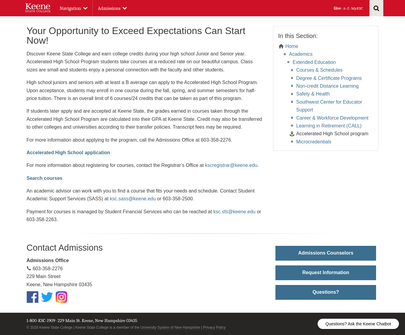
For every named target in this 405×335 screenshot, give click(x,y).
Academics (300, 54)
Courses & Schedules (319, 70)
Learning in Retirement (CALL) (329, 125)
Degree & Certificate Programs (329, 78)
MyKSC (357, 8)
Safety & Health (313, 93)
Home (291, 46)
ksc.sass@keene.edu (133, 198)
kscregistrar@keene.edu (231, 165)
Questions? (325, 292)
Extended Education (314, 62)
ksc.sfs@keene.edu (234, 211)
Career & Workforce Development (332, 118)
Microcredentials (313, 141)
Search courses (44, 178)
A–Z (346, 8)
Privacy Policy (214, 327)
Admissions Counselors (325, 252)
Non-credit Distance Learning (327, 86)
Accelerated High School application (68, 152)
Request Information (325, 272)
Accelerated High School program (332, 133)
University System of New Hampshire (170, 327)
